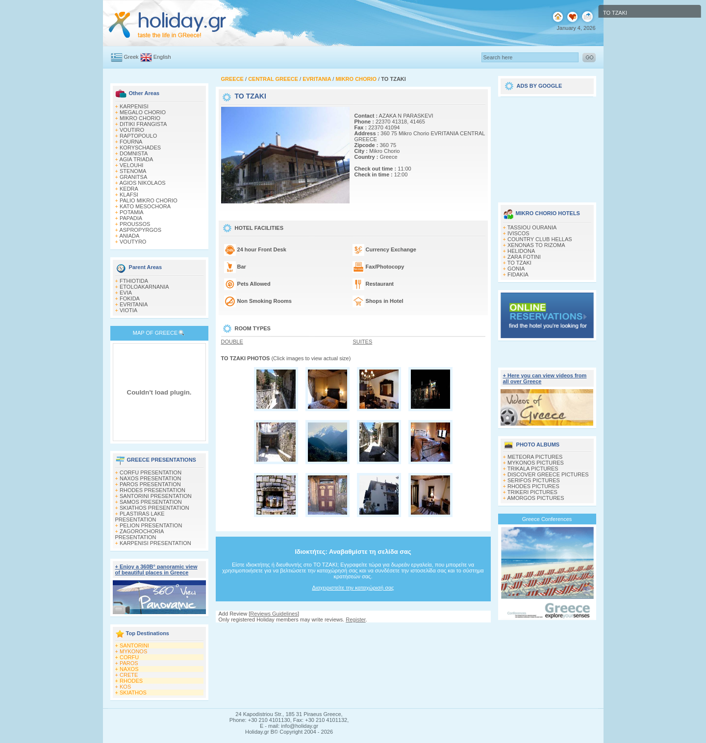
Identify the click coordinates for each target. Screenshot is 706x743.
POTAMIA (132, 212)
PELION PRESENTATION (151, 525)
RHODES (131, 681)
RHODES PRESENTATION (152, 490)
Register (355, 619)
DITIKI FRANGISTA (143, 124)
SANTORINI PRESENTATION (156, 496)
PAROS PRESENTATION (150, 484)
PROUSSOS (135, 224)
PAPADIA (131, 218)
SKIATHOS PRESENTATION (154, 508)
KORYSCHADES (140, 147)
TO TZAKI (519, 263)
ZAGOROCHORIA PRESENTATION (139, 534)
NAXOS (129, 669)
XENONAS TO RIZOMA (536, 245)
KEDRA (129, 189)
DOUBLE (232, 342)
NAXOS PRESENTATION (150, 478)
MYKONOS (133, 651)
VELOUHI (131, 165)
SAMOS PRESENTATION (151, 502)
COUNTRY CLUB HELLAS (539, 239)
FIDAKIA (518, 274)
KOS (125, 687)
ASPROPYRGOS (140, 230)
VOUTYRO (133, 242)
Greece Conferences (547, 519)
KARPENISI (134, 106)
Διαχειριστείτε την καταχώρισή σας (353, 588)
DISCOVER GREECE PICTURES (548, 474)
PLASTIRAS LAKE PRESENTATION (140, 516)
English (162, 57)
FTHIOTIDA (134, 281)
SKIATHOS (133, 692)
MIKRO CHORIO (140, 118)
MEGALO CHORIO (143, 112)
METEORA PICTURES (534, 457)
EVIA (126, 293)
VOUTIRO (132, 130)
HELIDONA (521, 251)
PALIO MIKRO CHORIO (148, 200)
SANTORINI (134, 645)
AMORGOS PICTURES (535, 498)
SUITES (363, 342)
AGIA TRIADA (136, 159)
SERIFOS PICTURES (533, 480)
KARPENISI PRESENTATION (155, 543)
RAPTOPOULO (138, 136)
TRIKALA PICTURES (532, 468)
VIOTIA (128, 310)
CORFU (129, 657)
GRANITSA (133, 177)
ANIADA (129, 236)
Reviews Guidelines (274, 614)
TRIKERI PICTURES (532, 492)
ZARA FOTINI (524, 257)
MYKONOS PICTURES (535, 463)
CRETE (129, 675)
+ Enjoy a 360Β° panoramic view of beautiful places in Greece (156, 569)
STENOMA (133, 171)
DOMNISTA (134, 153)
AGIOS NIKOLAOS (142, 183)
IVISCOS (518, 233)
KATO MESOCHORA (145, 206)
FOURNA (131, 142)
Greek (131, 57)
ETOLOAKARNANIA (144, 287)
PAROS (129, 663)
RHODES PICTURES (533, 486)
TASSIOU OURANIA (532, 227)
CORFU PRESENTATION (150, 472)
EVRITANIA (134, 304)
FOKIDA (130, 298)
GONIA (516, 269)
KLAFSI (129, 195)
